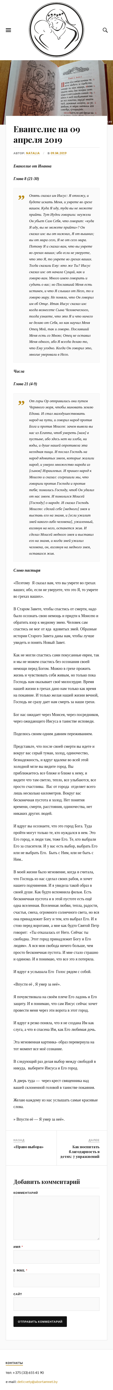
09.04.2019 (58, 153)
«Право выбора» (28, 1146)
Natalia (33, 153)
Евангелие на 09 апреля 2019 (46, 134)
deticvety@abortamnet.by (37, 1381)
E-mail (20, 1270)
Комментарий (25, 1192)
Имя (18, 1246)
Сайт (17, 1294)
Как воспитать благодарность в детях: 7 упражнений (80, 1151)
